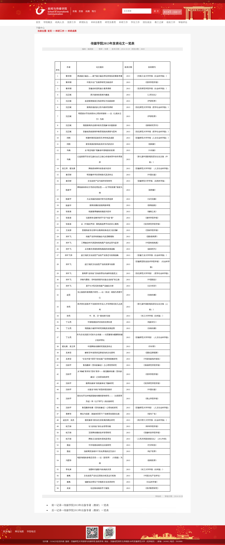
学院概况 (47, 22)
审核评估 (182, 22)
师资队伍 (83, 22)
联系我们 (7, 531)
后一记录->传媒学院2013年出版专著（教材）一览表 (80, 510)
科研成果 (72, 31)
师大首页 (167, 12)
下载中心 (40, 28)
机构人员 (59, 22)
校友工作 (171, 22)
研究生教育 (110, 22)
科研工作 (123, 22)
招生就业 (147, 22)
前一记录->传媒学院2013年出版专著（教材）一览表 (80, 505)
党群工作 (71, 22)
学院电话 (31, 531)
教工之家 (159, 22)
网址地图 (19, 531)
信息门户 (177, 12)
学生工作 (135, 22)
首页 (38, 22)
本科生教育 (96, 22)
